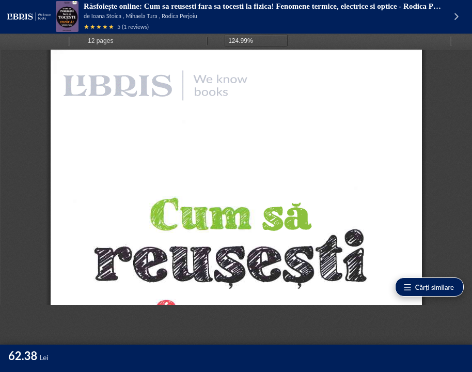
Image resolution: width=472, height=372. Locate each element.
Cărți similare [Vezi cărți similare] (428, 287)
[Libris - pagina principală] (29, 16)
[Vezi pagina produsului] (67, 16)
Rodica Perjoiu (179, 15)
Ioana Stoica (106, 15)
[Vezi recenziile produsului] (99, 27)
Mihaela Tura (141, 15)
